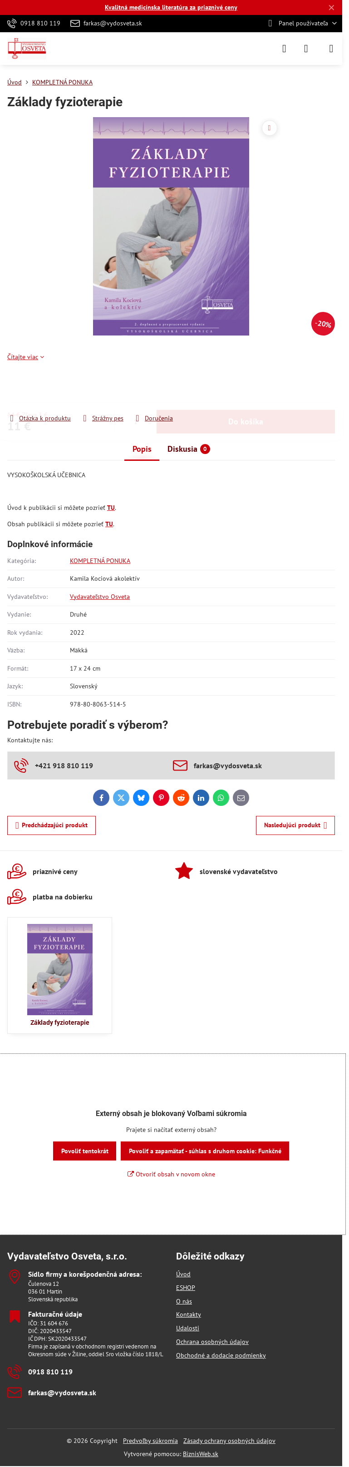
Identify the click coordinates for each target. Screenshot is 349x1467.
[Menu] (331, 49)
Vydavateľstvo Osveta (100, 597)
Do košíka (245, 387)
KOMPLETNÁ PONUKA (100, 561)
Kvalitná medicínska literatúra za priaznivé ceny (171, 7)
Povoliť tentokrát (84, 1151)
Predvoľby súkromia (150, 1441)
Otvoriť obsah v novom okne (171, 1174)
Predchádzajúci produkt (51, 825)
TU (111, 508)
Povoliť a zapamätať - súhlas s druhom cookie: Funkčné (205, 1151)
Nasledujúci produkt (295, 825)
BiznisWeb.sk (200, 1454)
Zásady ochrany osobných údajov (229, 1441)
